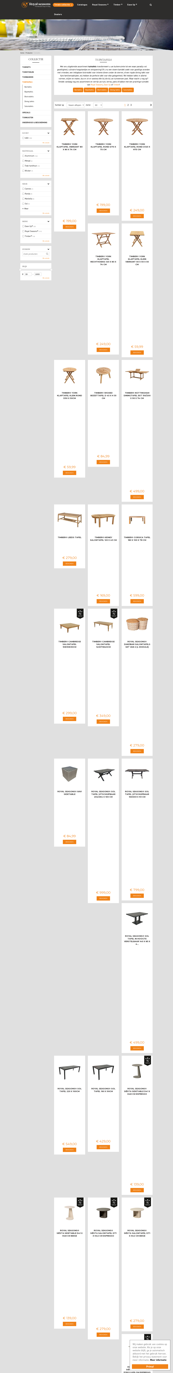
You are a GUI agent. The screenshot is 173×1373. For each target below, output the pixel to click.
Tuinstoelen (28, 72)
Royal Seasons (97, 84)
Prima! (150, 1366)
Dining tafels (115, 90)
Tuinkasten (27, 117)
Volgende (151, 105)
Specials (26, 112)
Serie (24, 184)
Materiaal (27, 151)
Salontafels (127, 90)
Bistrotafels (102, 90)
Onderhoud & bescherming (34, 122)
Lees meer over (41, 1349)
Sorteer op (59, 105)
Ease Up (107, 84)
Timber (116, 84)
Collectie (35, 59)
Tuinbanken (27, 77)
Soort (25, 133)
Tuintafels (27, 82)
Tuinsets (26, 67)
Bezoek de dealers (86, 1349)
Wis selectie (46, 143)
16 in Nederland (86, 1353)
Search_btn (150, 4)
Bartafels (78, 90)
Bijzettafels (89, 90)
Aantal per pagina (89, 105)
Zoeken (26, 249)
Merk (25, 221)
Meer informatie (158, 1360)
